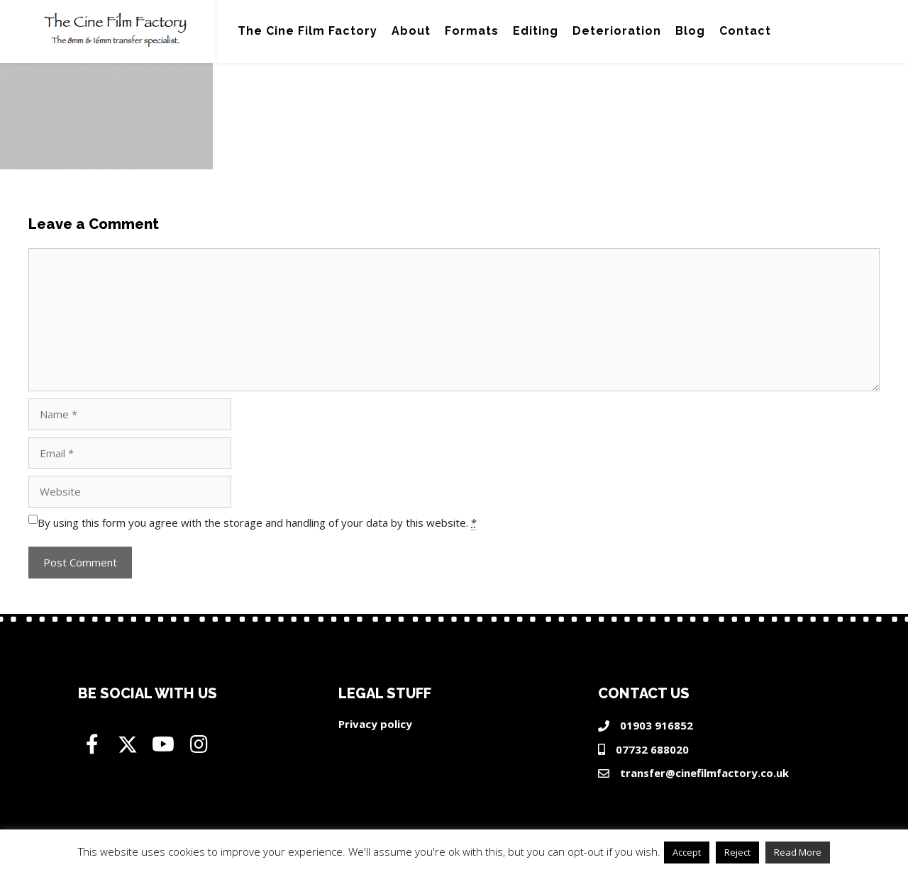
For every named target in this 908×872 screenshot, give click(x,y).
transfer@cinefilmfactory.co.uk (704, 773)
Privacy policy (375, 724)
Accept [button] (686, 852)
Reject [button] (737, 852)
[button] (92, 744)
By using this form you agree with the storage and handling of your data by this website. (257, 522)
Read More (797, 852)
